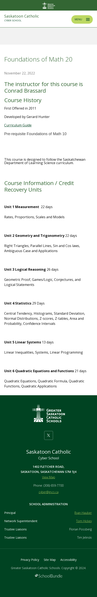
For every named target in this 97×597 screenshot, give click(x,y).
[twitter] (48, 435)
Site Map (50, 560)
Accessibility (68, 560)
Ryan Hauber (83, 513)
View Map (48, 477)
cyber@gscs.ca (48, 492)
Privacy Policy (30, 560)
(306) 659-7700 (54, 485)
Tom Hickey (84, 521)
